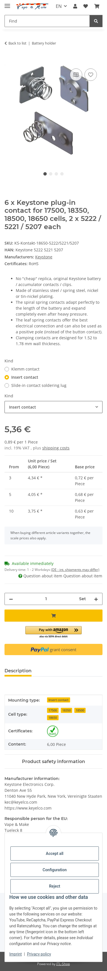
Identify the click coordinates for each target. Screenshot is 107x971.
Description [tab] (18, 670)
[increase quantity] (96, 599)
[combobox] (53, 407)
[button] (75, 6)
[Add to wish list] (90, 74)
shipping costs (56, 448)
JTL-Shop (63, 963)
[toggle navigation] (7, 3)
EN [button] (59, 6)
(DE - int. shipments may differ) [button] (75, 569)
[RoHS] (52, 731)
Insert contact (24, 377)
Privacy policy (39, 954)
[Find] (96, 21)
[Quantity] (46, 599)
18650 (52, 718)
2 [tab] (50, 174)
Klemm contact (25, 369)
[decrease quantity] (11, 599)
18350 (66, 710)
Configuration (54, 870)
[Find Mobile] (47, 21)
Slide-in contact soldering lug (38, 385)
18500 (80, 710)
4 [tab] (62, 174)
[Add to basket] (9, 61)
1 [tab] (45, 174)
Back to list (17, 43)
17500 (52, 710)
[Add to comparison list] (76, 74)
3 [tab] (56, 174)
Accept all (54, 853)
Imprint (15, 954)
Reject (54, 886)
